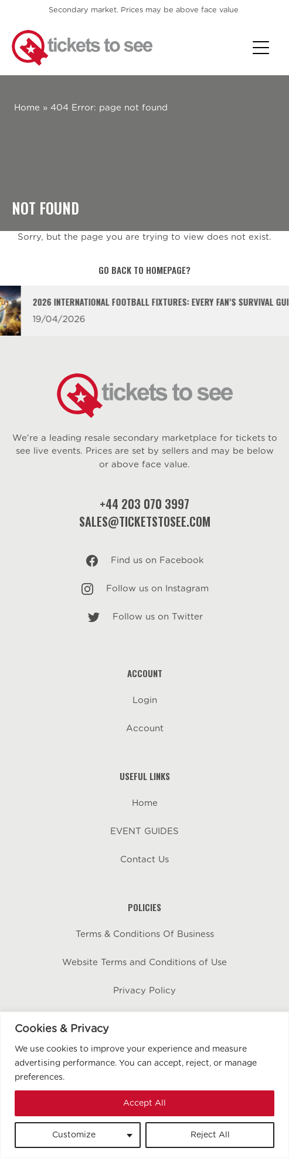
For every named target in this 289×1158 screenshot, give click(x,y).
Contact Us (144, 859)
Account (145, 728)
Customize (74, 1135)
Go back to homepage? (144, 269)
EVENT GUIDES (144, 831)
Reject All (210, 1135)
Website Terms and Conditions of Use (144, 962)
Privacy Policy (144, 990)
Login (144, 700)
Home (27, 107)
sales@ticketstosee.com (144, 521)
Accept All (144, 1103)
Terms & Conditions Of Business (145, 934)
